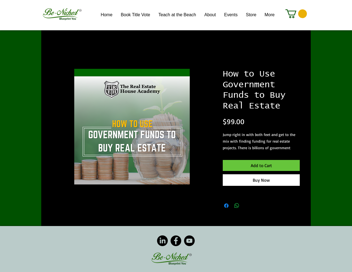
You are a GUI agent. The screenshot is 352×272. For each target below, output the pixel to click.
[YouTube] (189, 240)
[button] (296, 13)
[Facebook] (175, 240)
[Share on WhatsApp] (236, 205)
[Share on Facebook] (226, 205)
